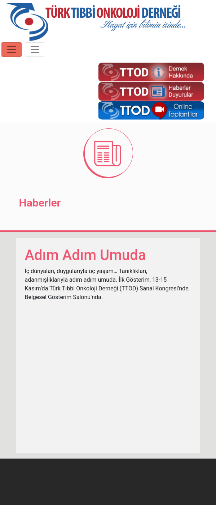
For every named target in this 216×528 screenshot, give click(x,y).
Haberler (40, 202)
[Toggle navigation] (11, 49)
